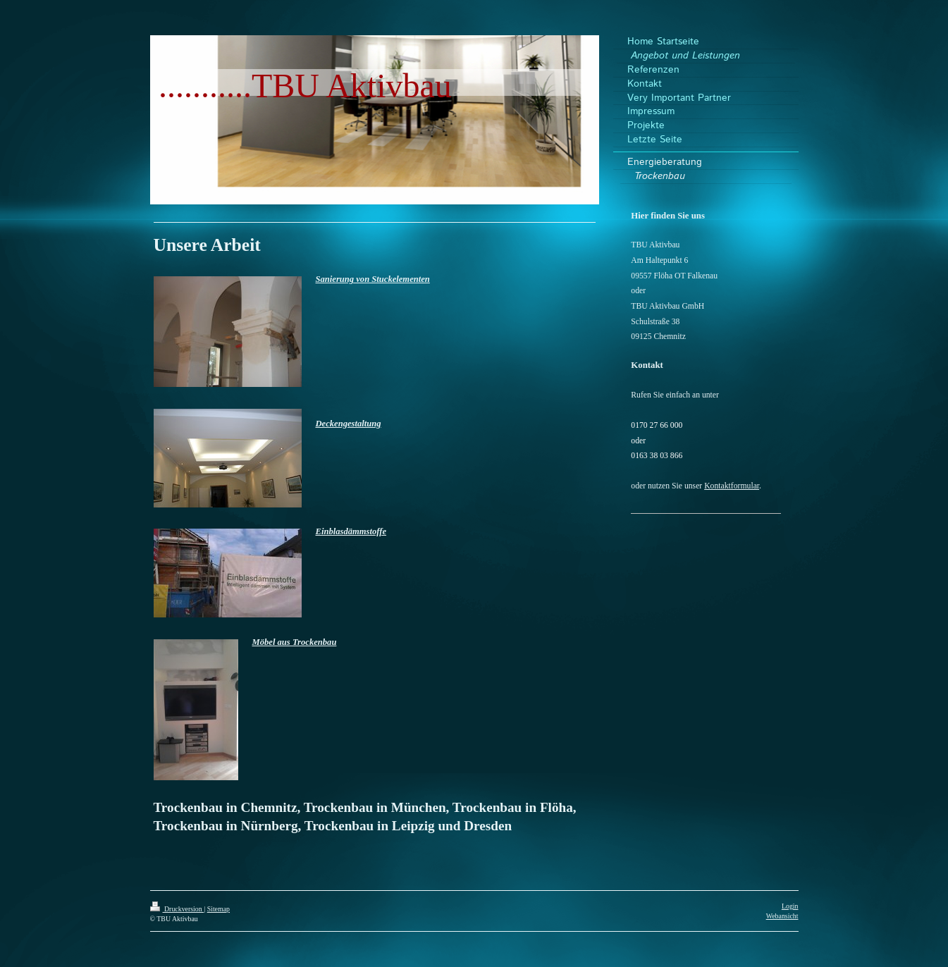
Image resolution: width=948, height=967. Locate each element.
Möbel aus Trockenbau (294, 642)
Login (790, 906)
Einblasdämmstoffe (351, 531)
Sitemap (218, 909)
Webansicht (782, 916)
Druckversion (177, 909)
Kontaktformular (731, 486)
